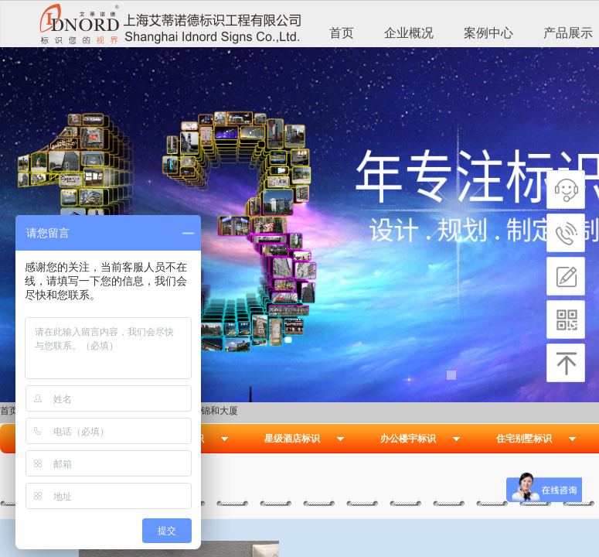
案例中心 (488, 32)
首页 (341, 32)
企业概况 (409, 32)
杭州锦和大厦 (210, 410)
